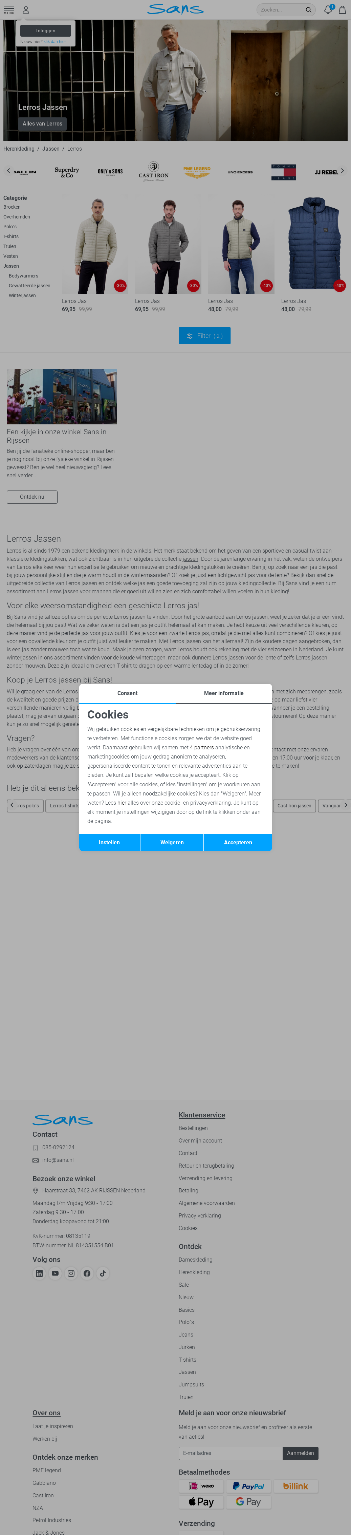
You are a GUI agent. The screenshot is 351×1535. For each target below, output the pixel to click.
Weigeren (172, 842)
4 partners (202, 747)
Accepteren (238, 842)
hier (121, 803)
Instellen (109, 842)
